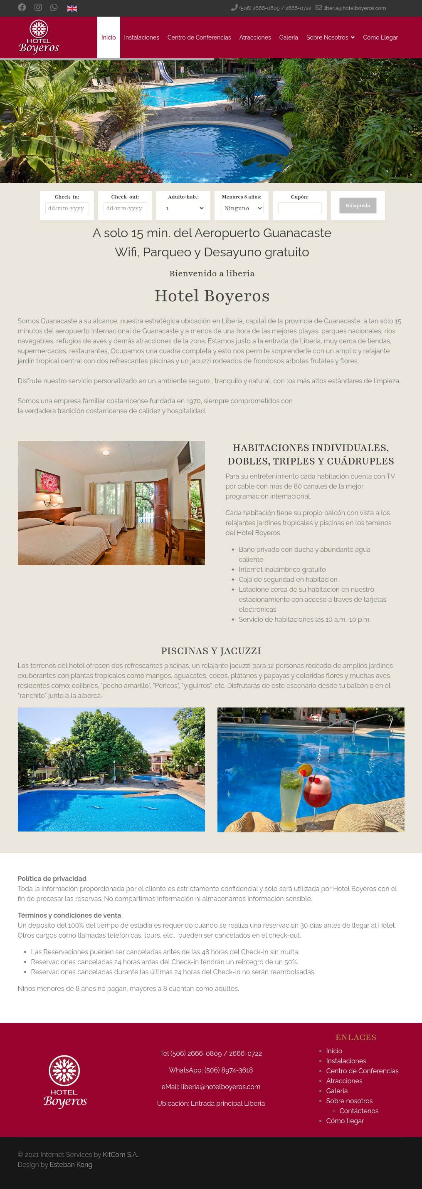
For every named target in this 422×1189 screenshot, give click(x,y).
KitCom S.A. (120, 1155)
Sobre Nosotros (327, 37)
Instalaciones (141, 37)
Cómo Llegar (380, 37)
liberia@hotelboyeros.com (354, 8)
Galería (288, 37)
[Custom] (54, 8)
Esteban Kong (71, 1165)
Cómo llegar (345, 1121)
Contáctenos (359, 1111)
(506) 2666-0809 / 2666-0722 (275, 8)
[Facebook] (22, 8)
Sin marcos (211, 247)
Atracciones (255, 37)
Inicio (108, 37)
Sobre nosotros (349, 1101)
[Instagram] (38, 8)
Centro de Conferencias (199, 37)
